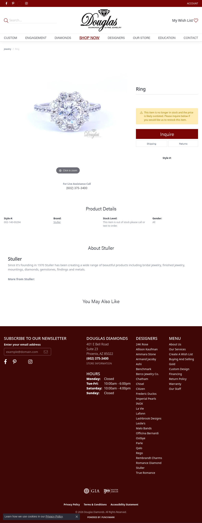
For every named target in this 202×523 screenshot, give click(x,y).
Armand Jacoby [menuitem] (146, 359)
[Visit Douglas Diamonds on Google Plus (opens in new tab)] (19, 3)
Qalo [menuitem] (139, 448)
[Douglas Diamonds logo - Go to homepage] (101, 20)
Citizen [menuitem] (140, 389)
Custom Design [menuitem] (179, 369)
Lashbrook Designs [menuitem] (148, 418)
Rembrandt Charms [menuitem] (149, 458)
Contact (191, 37)
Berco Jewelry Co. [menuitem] (147, 374)
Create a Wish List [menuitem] (181, 354)
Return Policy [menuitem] (178, 379)
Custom (10, 37)
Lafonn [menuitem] (140, 413)
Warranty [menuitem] (175, 384)
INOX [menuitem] (139, 403)
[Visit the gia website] (92, 491)
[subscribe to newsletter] (46, 351)
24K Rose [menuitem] (142, 344)
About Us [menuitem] (175, 344)
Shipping (151, 143)
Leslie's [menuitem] (140, 423)
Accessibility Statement (124, 504)
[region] (68, 116)
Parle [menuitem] (139, 443)
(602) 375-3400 (76, 188)
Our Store (141, 37)
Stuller (57, 222)
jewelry (7, 49)
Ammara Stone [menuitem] (146, 354)
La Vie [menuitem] (140, 408)
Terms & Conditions (95, 504)
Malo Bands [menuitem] (144, 428)
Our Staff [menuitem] (175, 389)
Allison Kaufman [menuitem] (147, 349)
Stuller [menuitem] (140, 468)
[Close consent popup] (77, 516)
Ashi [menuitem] (139, 364)
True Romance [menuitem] (145, 473)
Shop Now (89, 37)
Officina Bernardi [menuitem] (147, 433)
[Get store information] (99, 363)
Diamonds (63, 37)
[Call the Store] (97, 358)
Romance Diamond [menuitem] (148, 463)
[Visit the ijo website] (111, 491)
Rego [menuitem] (139, 453)
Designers (116, 37)
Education (167, 37)
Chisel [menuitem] (140, 384)
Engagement (36, 37)
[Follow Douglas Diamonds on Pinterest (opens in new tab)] (13, 3)
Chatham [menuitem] (142, 379)
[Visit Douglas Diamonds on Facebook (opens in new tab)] (6, 3)
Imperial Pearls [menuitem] (146, 398)
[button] (192, 3)
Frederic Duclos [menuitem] (146, 394)
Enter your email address (22, 344)
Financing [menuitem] (175, 374)
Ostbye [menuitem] (140, 438)
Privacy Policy (72, 504)
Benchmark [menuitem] (143, 369)
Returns (183, 143)
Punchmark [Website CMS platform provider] (108, 517)
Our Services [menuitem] (177, 349)
